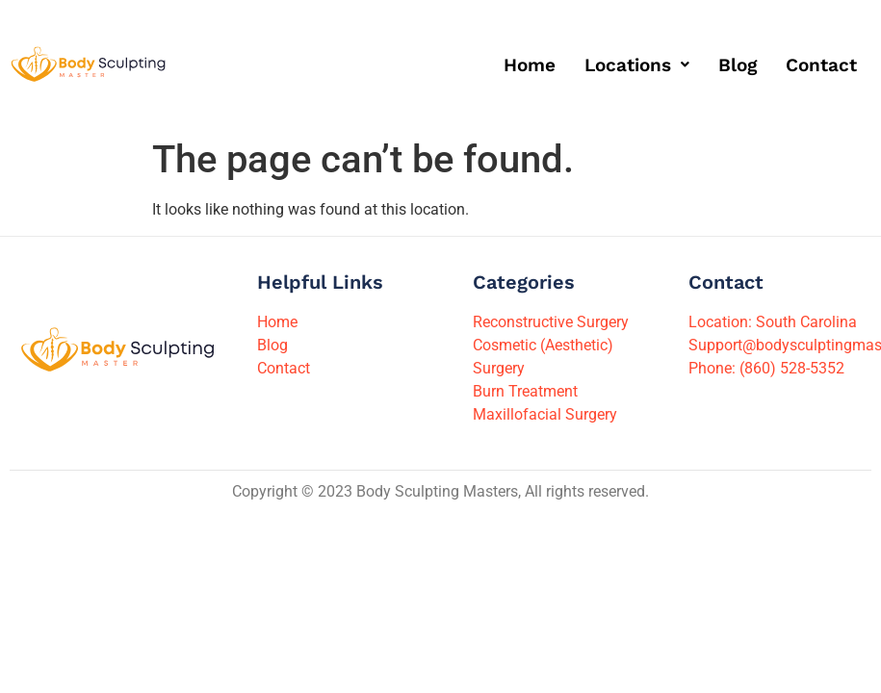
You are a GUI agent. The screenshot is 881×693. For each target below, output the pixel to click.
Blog (737, 65)
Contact (821, 65)
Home (530, 65)
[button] (637, 65)
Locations (636, 65)
